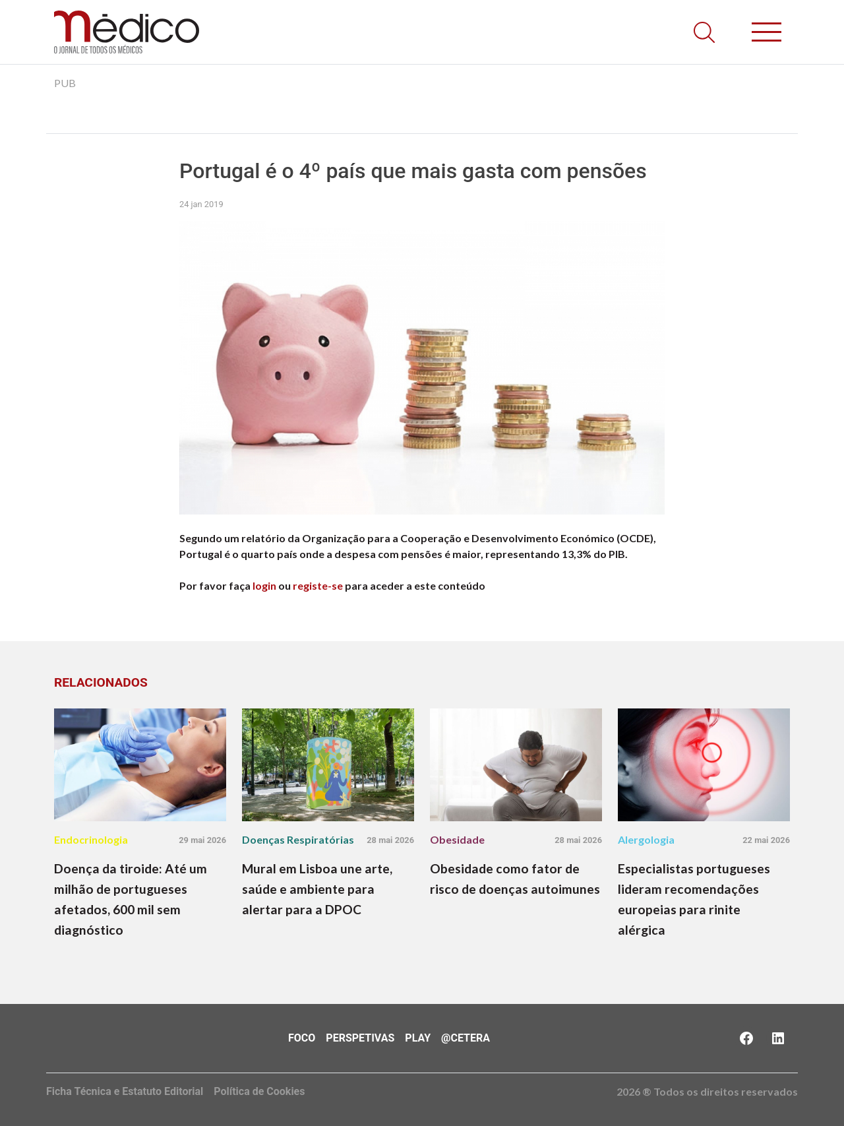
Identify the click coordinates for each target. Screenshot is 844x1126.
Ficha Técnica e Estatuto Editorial (124, 1091)
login (264, 585)
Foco (301, 1038)
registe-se (318, 585)
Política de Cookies (259, 1091)
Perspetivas (360, 1038)
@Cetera (465, 1038)
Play (418, 1038)
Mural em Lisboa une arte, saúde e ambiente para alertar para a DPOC (317, 889)
